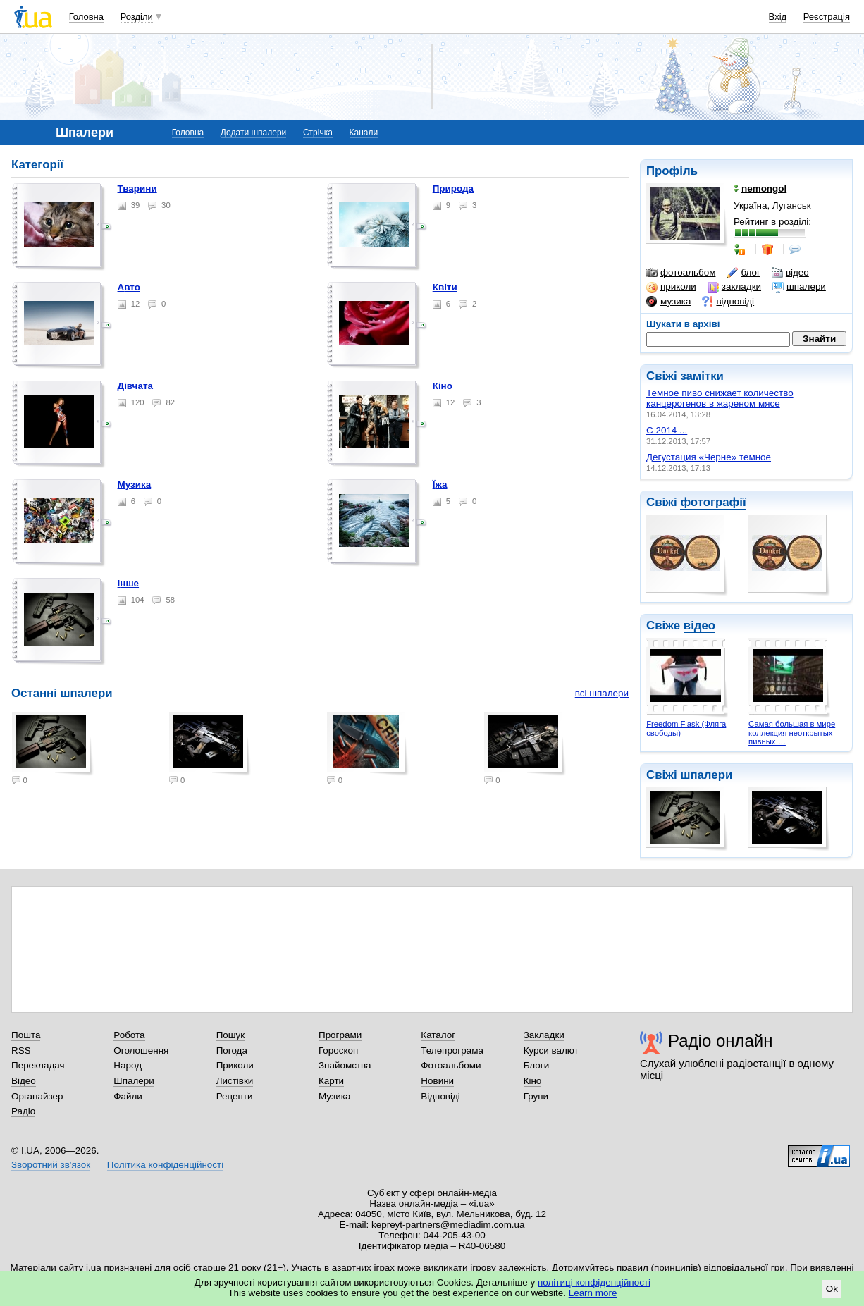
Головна (86, 16)
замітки (702, 376)
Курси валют (551, 1050)
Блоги (537, 1065)
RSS (21, 1050)
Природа (453, 188)
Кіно (442, 386)
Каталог (438, 1035)
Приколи (235, 1065)
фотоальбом (680, 272)
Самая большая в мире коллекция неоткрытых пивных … (791, 733)
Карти (331, 1081)
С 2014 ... (666, 430)
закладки (734, 286)
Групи (536, 1096)
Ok (832, 1288)
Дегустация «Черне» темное (708, 457)
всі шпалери (602, 693)
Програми (340, 1035)
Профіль (672, 171)
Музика (135, 484)
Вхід (778, 16)
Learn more (593, 1293)
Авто (129, 287)
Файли (127, 1096)
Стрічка (318, 132)
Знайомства (345, 1065)
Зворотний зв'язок (50, 1164)
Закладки (544, 1035)
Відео (23, 1081)
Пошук (230, 1035)
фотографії (713, 502)
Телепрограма (452, 1050)
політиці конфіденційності (594, 1282)
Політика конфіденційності (165, 1164)
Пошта (25, 1035)
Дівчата (135, 386)
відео (790, 272)
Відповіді (440, 1096)
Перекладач (37, 1065)
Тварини (137, 188)
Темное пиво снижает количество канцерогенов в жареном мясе (720, 398)
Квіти (445, 287)
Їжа (440, 484)
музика (668, 301)
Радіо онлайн (720, 1040)
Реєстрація (826, 16)
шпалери (799, 286)
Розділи (137, 16)
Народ (127, 1065)
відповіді (728, 301)
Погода (231, 1050)
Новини (437, 1081)
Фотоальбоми (451, 1065)
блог (743, 272)
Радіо (23, 1111)
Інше (129, 583)
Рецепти (234, 1096)
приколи (671, 286)
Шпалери (133, 1081)
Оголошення (140, 1050)
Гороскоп (338, 1050)
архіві (706, 324)
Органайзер (37, 1096)
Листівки (235, 1081)
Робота (128, 1035)
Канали (364, 132)
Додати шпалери (253, 132)
